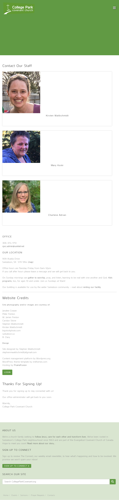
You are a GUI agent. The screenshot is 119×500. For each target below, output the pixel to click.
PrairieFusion (20, 365)
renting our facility (92, 287)
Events (14, 495)
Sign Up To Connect (16, 466)
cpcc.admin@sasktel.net (13, 246)
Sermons (24, 495)
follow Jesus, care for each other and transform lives (60, 436)
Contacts (51, 495)
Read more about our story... (41, 443)
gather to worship (36, 277)
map (31, 262)
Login (7, 372)
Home (5, 495)
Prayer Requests (37, 495)
